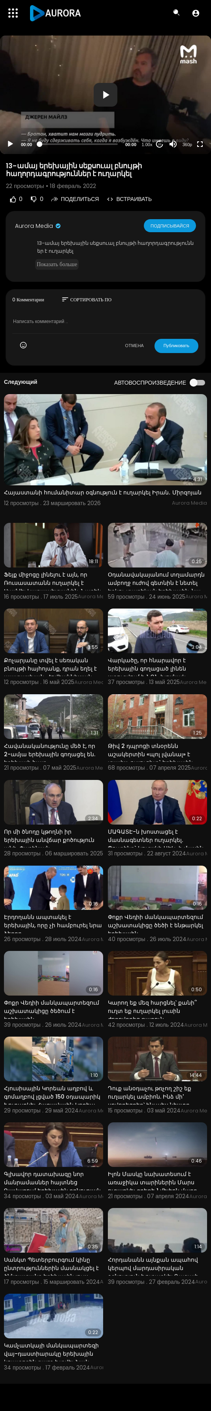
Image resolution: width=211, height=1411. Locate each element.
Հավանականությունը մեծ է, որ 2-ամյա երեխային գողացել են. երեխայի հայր (49, 754)
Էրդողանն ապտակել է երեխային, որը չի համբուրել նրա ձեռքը (53, 925)
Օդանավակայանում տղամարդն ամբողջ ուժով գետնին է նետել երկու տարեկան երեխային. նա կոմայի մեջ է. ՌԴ (156, 587)
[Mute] (173, 144)
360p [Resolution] (187, 144)
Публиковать (176, 345)
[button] (196, 13)
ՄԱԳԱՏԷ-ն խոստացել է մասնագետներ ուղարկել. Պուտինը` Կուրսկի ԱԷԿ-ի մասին (155, 840)
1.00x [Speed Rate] (147, 144)
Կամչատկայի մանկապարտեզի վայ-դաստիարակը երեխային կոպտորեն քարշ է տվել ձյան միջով (51, 1357)
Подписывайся (170, 225)
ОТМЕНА (134, 345)
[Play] (10, 144)
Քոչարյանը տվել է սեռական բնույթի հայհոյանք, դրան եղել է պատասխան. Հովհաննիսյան (50, 668)
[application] (105, 95)
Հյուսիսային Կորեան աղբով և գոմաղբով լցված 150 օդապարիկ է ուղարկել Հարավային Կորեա (52, 1096)
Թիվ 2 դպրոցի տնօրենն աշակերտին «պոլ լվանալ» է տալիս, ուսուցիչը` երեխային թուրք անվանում (150, 758)
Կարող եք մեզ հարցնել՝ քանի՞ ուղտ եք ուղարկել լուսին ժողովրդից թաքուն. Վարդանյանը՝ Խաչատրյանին (152, 1015)
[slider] (79, 144)
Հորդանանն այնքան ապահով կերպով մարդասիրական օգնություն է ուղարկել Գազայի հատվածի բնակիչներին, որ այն (155, 1272)
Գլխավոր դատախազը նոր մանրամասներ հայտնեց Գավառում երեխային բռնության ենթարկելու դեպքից (52, 1186)
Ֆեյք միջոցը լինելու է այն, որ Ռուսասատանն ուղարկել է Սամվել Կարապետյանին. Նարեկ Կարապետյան (52, 587)
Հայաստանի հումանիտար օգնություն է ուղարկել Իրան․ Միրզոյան (103, 492)
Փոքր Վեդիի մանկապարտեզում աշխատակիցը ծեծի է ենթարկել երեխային (155, 925)
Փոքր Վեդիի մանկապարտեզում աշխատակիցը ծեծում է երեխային (51, 1011)
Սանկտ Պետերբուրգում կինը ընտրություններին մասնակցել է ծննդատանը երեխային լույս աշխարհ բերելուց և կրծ (51, 1272)
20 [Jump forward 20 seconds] (160, 144)
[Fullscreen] (200, 144)
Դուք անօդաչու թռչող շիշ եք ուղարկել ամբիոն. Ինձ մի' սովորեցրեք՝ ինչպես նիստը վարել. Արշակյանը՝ (149, 1100)
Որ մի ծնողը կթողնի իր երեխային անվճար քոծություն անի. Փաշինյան (49, 840)
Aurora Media (38, 226)
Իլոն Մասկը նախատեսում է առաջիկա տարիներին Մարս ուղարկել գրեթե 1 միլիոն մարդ (152, 1182)
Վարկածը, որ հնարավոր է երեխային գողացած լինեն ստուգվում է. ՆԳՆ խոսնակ (147, 668)
